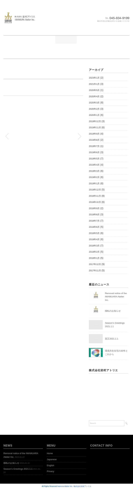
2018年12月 (95, 189)
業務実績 (88, 39)
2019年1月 (94, 183)
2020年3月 (94, 102)
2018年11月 (95, 196)
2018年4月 (94, 239)
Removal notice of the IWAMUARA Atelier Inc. (116, 296)
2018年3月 (94, 245)
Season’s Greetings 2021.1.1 (17, 469)
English (50, 465)
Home (21, 39)
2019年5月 (94, 158)
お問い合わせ (52, 47)
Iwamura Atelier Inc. (65, 486)
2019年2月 (94, 177)
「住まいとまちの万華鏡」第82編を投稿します (62, 136)
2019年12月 (95, 121)
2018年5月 (94, 233)
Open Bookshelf (65, 54)
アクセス (27, 47)
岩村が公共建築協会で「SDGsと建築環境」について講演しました (45, 74)
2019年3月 (94, 171)
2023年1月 (94, 77)
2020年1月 (94, 115)
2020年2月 (94, 109)
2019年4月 (94, 165)
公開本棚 (110, 39)
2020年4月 (94, 96)
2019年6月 (94, 152)
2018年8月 (94, 214)
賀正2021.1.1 (111, 338)
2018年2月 (94, 252)
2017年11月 (95, 270)
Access (90, 54)
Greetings (77, 47)
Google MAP (96, 409)
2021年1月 (94, 84)
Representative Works (30, 54)
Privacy (50, 471)
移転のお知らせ (113, 311)
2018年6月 (94, 227)
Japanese (51, 459)
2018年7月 (94, 220)
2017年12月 (95, 264)
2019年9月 (94, 133)
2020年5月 (94, 90)
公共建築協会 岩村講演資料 (19, 103)
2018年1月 (94, 258)
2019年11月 (95, 127)
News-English (103, 47)
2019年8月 (94, 140)
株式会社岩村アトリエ (82, 486)
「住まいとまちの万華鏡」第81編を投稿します (24, 136)
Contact (111, 54)
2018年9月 (94, 208)
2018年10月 (95, 202)
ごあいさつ (42, 39)
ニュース (66, 39)
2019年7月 (94, 146)
